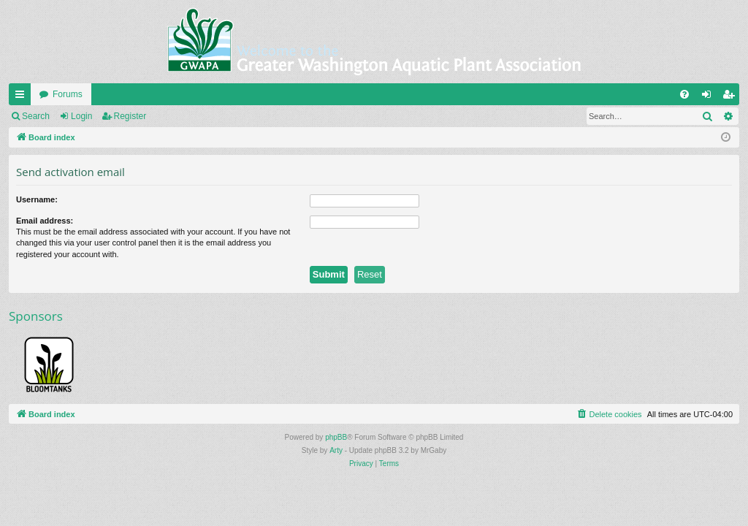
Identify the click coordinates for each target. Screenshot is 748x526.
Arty (336, 450)
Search (36, 116)
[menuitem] (684, 94)
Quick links (23, 97)
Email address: (44, 220)
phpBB (336, 437)
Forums (68, 94)
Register (130, 116)
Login (81, 116)
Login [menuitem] (709, 97)
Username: (37, 199)
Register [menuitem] (731, 97)
